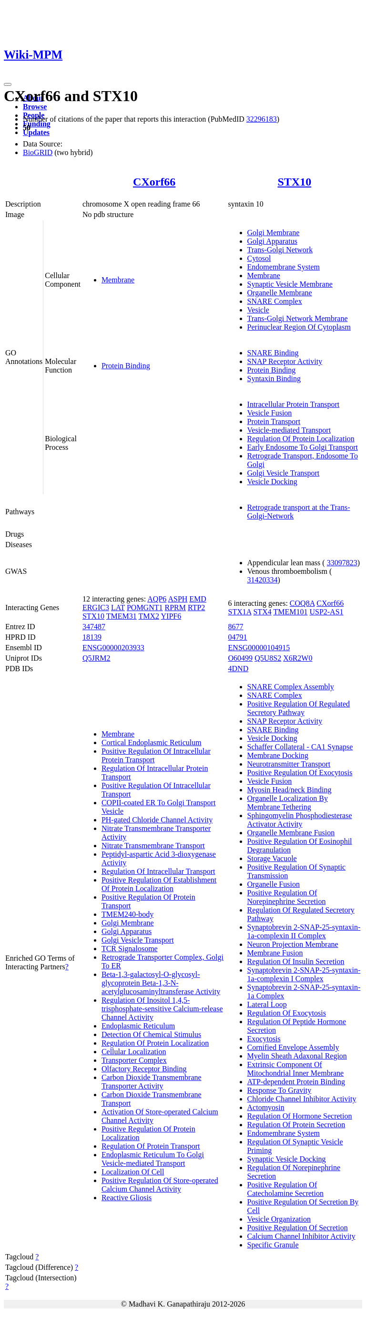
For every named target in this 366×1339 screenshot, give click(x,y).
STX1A (240, 612)
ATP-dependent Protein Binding (296, 1082)
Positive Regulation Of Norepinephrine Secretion (286, 897)
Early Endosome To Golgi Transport (302, 447)
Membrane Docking (277, 755)
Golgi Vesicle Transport (283, 473)
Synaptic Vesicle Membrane (290, 284)
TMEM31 (121, 616)
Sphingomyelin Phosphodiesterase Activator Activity (299, 819)
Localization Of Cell (133, 1172)
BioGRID (37, 152)
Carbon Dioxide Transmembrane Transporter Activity (152, 1081)
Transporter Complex (134, 1060)
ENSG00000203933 (113, 648)
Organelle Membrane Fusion (291, 833)
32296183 (261, 119)
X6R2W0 (297, 658)
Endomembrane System (283, 267)
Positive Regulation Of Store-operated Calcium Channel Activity (160, 1184)
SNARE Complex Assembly (290, 687)
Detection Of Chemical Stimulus (151, 1034)
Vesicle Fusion (269, 413)
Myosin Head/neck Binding (289, 790)
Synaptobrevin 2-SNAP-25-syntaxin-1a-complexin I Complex (304, 974)
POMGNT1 (145, 607)
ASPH (177, 599)
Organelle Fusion (273, 884)
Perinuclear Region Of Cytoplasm (299, 327)
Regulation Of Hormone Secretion (299, 1116)
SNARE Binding (273, 353)
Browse (35, 107)
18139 (92, 637)
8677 (236, 627)
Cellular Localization (134, 1052)
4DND (238, 668)
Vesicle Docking (272, 481)
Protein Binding (126, 366)
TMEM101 (290, 612)
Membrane (118, 280)
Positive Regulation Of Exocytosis (300, 772)
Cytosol (259, 258)
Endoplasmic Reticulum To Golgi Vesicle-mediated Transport (153, 1159)
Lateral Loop (267, 1004)
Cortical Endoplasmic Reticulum (152, 742)
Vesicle (258, 310)
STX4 (262, 612)
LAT (118, 607)
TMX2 (149, 616)
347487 (93, 627)
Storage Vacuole (272, 858)
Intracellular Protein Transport (293, 404)
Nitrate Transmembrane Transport (153, 845)
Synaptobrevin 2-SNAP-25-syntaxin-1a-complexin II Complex (304, 931)
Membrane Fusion (275, 953)
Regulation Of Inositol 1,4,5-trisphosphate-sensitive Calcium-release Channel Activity (162, 1008)
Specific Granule (273, 1245)
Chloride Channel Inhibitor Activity (301, 1099)
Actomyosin (266, 1107)
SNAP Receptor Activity (285, 361)
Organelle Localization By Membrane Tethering (287, 802)
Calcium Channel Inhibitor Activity (301, 1236)
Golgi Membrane (273, 232)
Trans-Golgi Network (280, 250)
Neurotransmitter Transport (289, 764)
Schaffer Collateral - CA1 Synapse (300, 747)
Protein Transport (274, 421)
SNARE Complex (274, 301)
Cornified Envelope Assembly (293, 1047)
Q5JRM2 (96, 658)
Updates (36, 132)
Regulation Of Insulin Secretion (296, 961)
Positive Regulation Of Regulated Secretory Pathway (298, 708)
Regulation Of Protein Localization (301, 439)
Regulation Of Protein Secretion (296, 1125)
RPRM (175, 607)
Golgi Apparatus (272, 241)
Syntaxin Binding (274, 378)
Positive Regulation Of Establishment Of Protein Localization (159, 884)
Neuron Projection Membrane (292, 944)
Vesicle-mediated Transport (289, 430)
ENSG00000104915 (259, 648)
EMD (197, 599)
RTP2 (196, 607)
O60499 (240, 658)
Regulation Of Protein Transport (151, 1146)
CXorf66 (154, 182)
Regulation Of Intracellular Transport (158, 871)
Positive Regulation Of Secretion (297, 1228)
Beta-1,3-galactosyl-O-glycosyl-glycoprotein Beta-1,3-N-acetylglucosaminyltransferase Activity (161, 983)
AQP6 (156, 599)
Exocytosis (264, 1039)
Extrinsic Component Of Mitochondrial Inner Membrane (295, 1068)
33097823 (342, 563)
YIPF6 (171, 616)
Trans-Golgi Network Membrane (297, 318)
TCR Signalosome (130, 949)
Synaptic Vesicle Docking (286, 1159)
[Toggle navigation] (7, 84)
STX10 (294, 182)
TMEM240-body (127, 914)
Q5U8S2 (267, 658)
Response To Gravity (279, 1090)
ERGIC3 (95, 607)
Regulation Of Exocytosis (286, 1013)
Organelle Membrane (279, 293)
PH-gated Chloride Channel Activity (157, 820)
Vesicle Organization (279, 1219)
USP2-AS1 (326, 612)
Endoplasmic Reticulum (138, 1026)
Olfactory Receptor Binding (144, 1069)
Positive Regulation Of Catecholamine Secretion (285, 1189)
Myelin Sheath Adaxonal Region (297, 1056)
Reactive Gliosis (127, 1198)
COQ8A (302, 603)
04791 (237, 637)
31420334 (262, 580)
